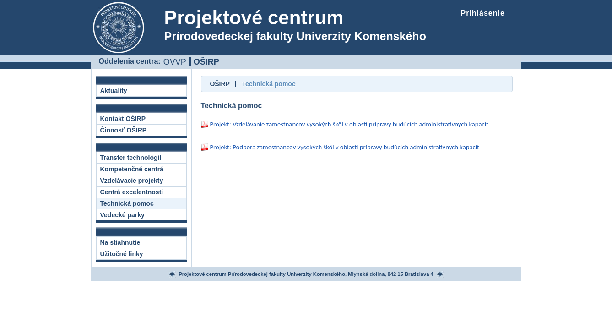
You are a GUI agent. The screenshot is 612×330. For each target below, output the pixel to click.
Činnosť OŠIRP (123, 130)
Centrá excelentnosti (131, 192)
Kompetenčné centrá (131, 169)
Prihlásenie (483, 13)
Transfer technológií (131, 157)
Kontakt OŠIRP (123, 118)
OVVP (174, 61)
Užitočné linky (121, 254)
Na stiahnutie (120, 242)
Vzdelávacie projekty (131, 180)
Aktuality (113, 90)
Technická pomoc (127, 203)
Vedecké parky (122, 215)
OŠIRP (206, 61)
